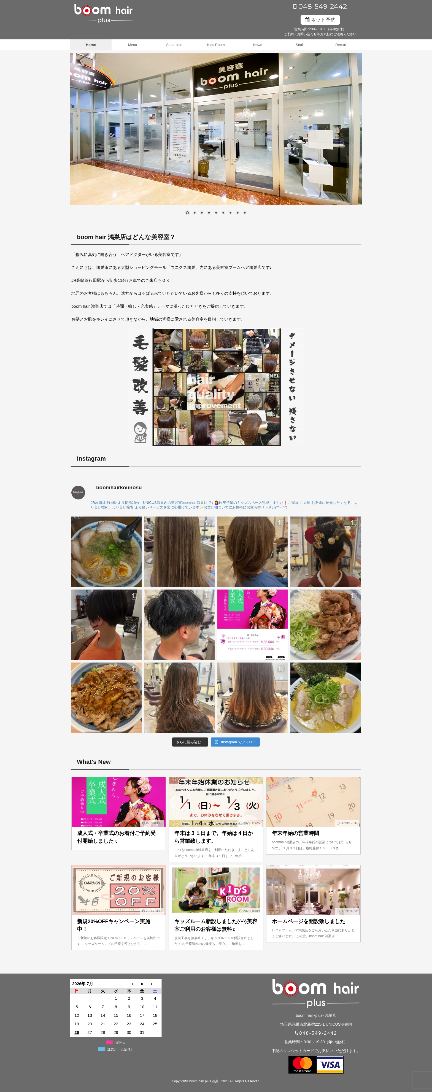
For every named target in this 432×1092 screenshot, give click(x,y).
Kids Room (216, 45)
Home (91, 45)
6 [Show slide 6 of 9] (223, 213)
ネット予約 (320, 20)
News (257, 45)
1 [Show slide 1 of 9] (187, 213)
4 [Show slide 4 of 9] (209, 213)
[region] (216, 137)
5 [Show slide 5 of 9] (216, 213)
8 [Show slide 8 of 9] (237, 213)
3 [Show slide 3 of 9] (202, 213)
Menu (132, 45)
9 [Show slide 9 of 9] (245, 213)
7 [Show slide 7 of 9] (230, 213)
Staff (299, 45)
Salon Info (174, 45)
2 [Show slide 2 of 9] (194, 213)
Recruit (341, 45)
